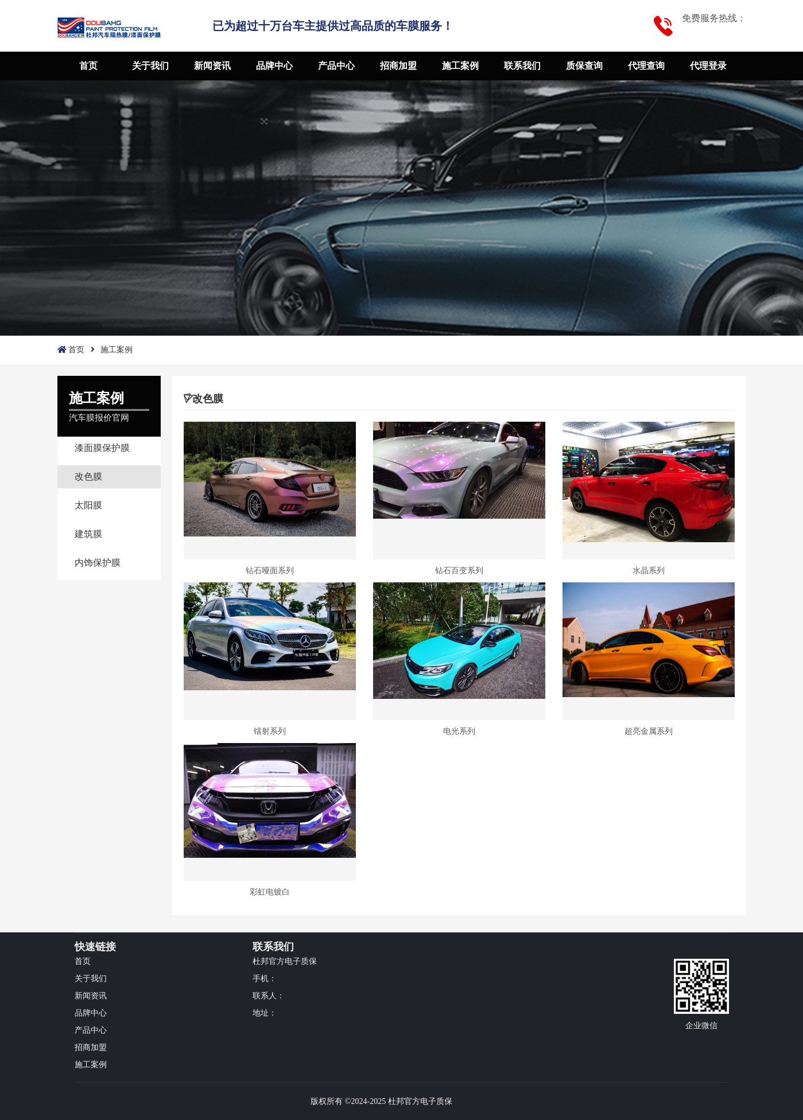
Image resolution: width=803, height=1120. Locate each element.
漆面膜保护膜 (102, 448)
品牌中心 (274, 66)
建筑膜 (88, 534)
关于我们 (150, 66)
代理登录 (708, 66)
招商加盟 (398, 66)
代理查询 (646, 66)
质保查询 (584, 66)
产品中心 (336, 66)
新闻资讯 (212, 66)
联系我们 (522, 66)
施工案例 (460, 66)
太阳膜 (88, 505)
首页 (88, 66)
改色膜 (88, 476)
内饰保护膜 (98, 562)
